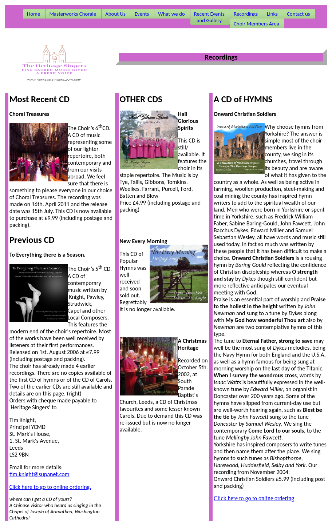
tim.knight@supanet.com (39, 474)
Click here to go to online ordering (254, 498)
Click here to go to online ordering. (50, 486)
